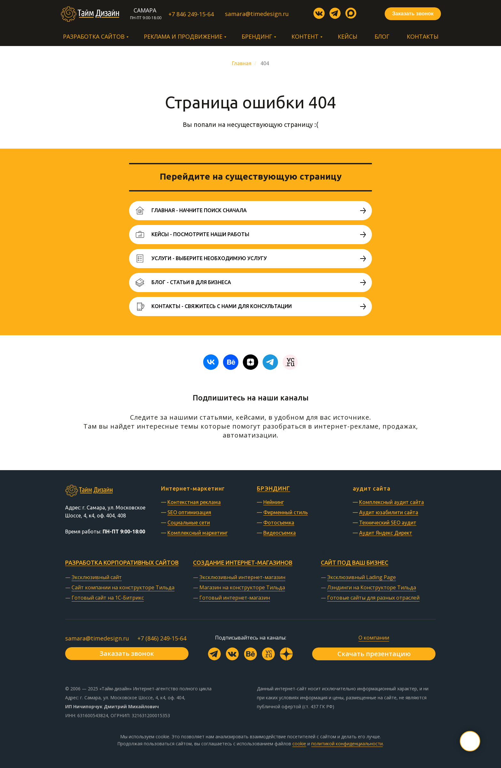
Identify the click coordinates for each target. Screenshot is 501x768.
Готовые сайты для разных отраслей (373, 597)
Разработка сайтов (94, 36)
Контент (305, 36)
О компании (373, 637)
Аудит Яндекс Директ (385, 533)
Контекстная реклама (194, 502)
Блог (381, 36)
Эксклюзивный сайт (97, 577)
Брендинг (257, 36)
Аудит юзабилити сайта (388, 512)
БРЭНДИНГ (273, 488)
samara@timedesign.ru (97, 638)
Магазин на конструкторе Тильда (242, 587)
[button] (413, 13)
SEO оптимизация (189, 512)
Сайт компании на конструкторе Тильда (123, 587)
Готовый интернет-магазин (234, 597)
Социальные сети (188, 522)
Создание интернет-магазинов (242, 562)
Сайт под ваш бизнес (354, 562)
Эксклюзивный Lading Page (361, 577)
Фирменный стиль (285, 512)
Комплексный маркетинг (197, 533)
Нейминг (273, 502)
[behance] (230, 362)
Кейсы (347, 36)
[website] (290, 362)
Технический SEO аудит (387, 522)
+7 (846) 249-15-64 (161, 638)
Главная (241, 63)
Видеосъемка (279, 533)
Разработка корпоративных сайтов (122, 562)
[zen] (250, 362)
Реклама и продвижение (183, 36)
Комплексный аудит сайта (391, 502)
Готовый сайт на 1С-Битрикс (108, 597)
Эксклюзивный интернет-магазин (242, 577)
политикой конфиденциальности (347, 744)
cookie (299, 744)
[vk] (211, 362)
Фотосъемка (278, 522)
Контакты (422, 36)
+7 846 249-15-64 (191, 14)
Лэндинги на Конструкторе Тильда (371, 587)
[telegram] (270, 362)
